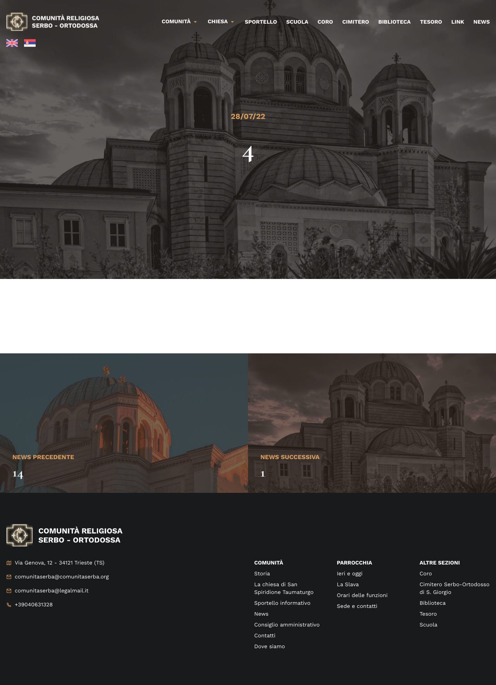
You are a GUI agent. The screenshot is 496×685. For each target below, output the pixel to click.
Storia (262, 574)
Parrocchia (354, 563)
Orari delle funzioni (362, 595)
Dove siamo (269, 647)
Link (457, 22)
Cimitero (355, 22)
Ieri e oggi (349, 574)
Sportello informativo (282, 603)
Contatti (265, 636)
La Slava (348, 585)
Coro (325, 22)
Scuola (297, 22)
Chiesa (218, 22)
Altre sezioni (440, 563)
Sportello (261, 22)
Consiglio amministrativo (287, 625)
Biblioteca (394, 22)
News (482, 22)
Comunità (176, 22)
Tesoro (431, 22)
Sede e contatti (357, 606)
